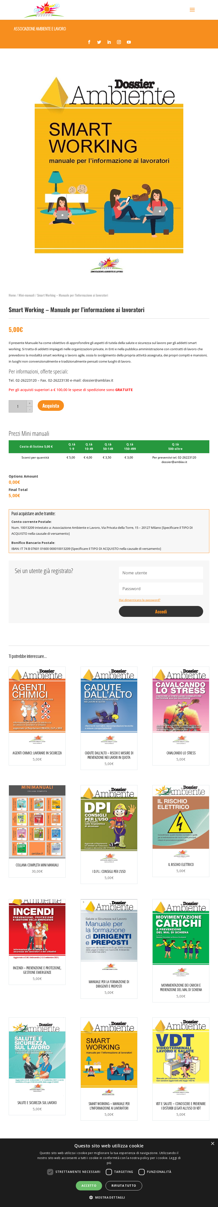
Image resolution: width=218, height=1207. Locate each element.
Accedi (161, 611)
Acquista (50, 405)
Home (12, 295)
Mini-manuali (26, 295)
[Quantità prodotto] (18, 406)
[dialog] (109, 1172)
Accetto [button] (89, 1186)
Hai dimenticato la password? (139, 600)
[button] (109, 1197)
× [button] (212, 1144)
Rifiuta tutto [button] (123, 1186)
